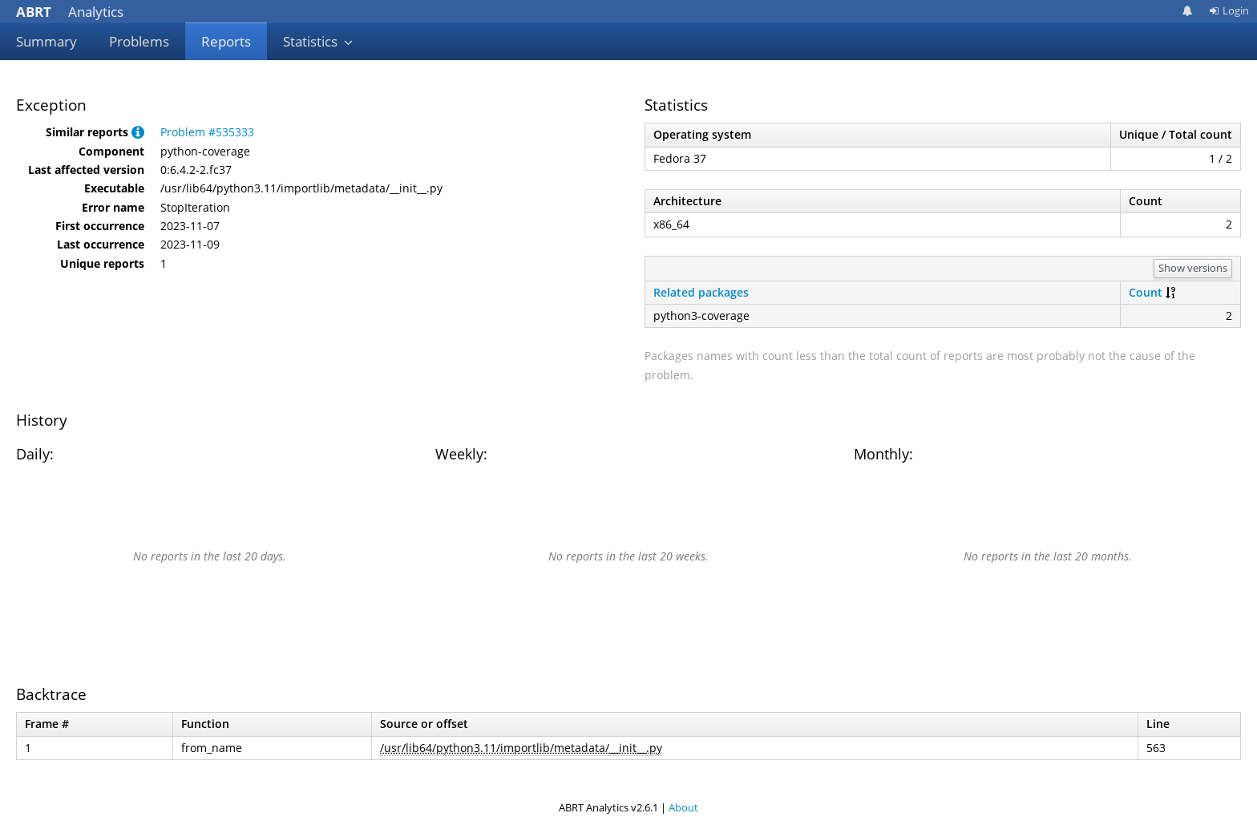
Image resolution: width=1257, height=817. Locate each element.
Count (1145, 292)
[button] (137, 132)
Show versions (1192, 268)
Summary (46, 41)
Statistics (318, 41)
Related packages (701, 292)
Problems (139, 41)
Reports (226, 41)
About (683, 807)
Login (1229, 10)
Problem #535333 (207, 132)
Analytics (69, 11)
